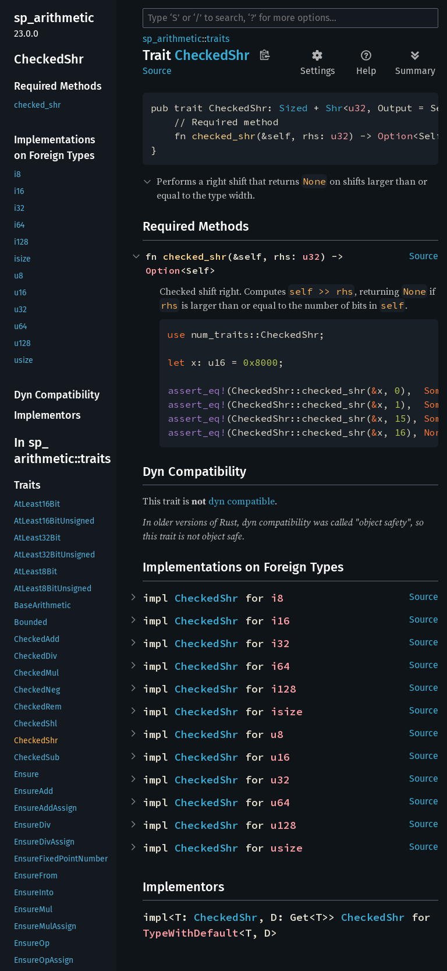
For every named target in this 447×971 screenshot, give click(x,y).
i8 (277, 598)
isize (287, 711)
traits (218, 38)
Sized (293, 108)
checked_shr (223, 136)
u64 (280, 802)
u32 (357, 108)
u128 (283, 825)
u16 (280, 757)
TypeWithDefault (191, 933)
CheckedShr (207, 598)
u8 (277, 734)
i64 (280, 666)
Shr (334, 108)
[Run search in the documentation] (290, 18)
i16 (280, 620)
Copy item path (264, 55)
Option (395, 136)
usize (287, 848)
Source (157, 70)
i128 (283, 688)
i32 (280, 643)
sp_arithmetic (172, 38)
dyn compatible (241, 501)
